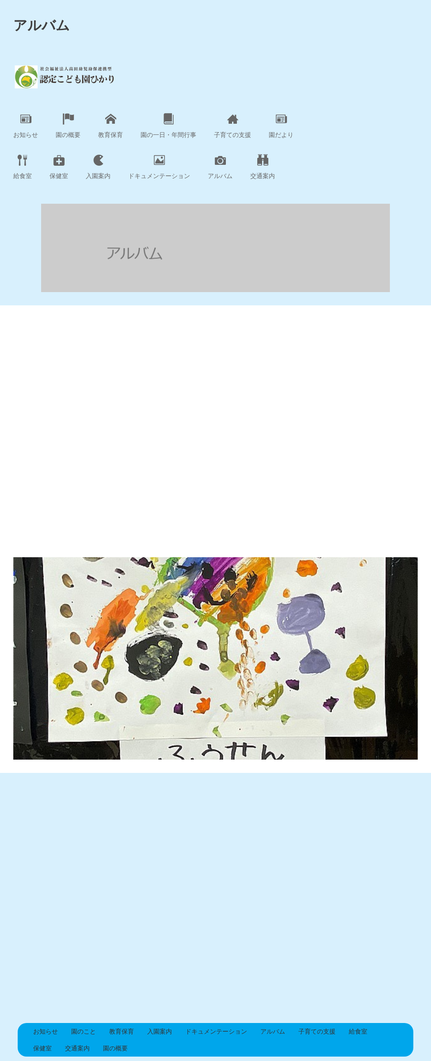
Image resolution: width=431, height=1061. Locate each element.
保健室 (59, 167)
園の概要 (68, 126)
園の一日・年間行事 (168, 126)
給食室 (22, 167)
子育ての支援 (232, 126)
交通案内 (262, 167)
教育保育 (110, 126)
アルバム (220, 167)
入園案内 (98, 167)
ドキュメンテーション (159, 167)
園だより (281, 126)
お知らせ (25, 126)
